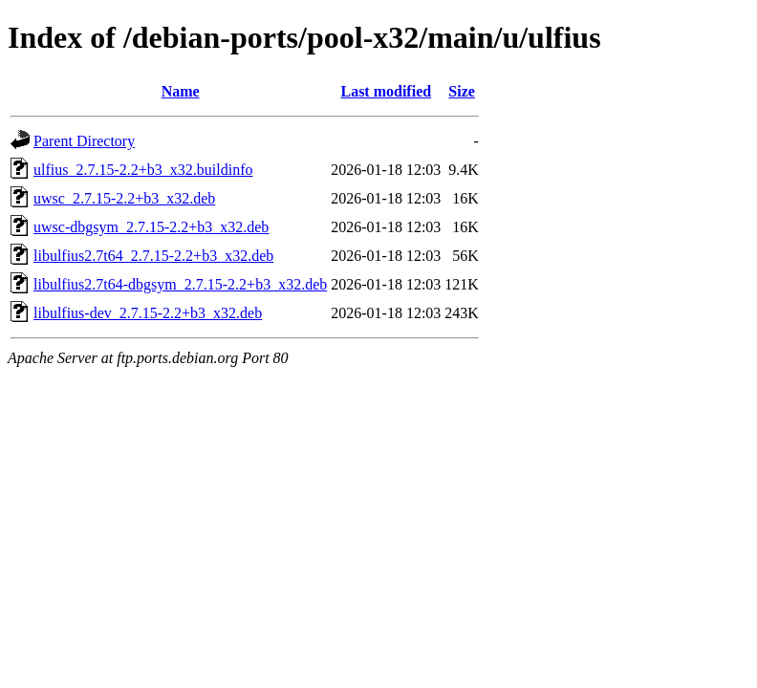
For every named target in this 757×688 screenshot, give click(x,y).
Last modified (385, 91)
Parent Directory (84, 141)
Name (181, 91)
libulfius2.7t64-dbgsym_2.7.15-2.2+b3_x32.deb (180, 284)
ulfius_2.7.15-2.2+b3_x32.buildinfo (142, 169)
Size (461, 91)
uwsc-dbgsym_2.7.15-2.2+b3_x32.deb (151, 227)
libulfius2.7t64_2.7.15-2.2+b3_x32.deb (153, 255)
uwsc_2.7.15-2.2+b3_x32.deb (124, 198)
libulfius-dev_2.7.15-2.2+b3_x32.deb (147, 313)
